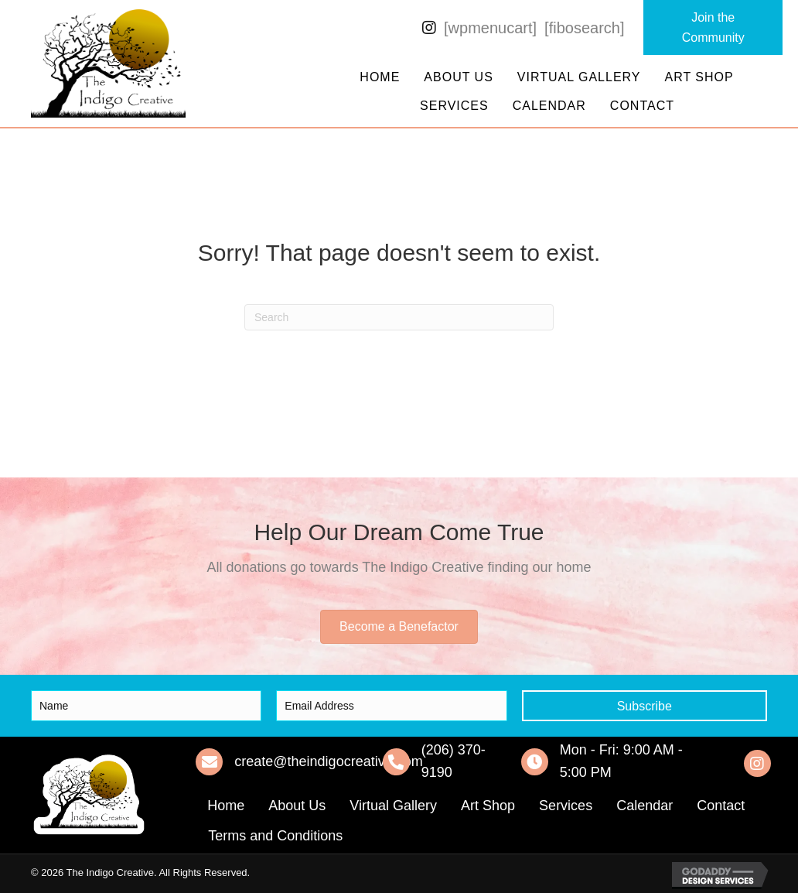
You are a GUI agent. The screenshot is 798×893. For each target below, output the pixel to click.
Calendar (549, 105)
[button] (713, 27)
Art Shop (699, 77)
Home (380, 77)
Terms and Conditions (275, 835)
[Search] (399, 317)
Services (454, 105)
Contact (642, 105)
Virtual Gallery (579, 77)
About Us (458, 77)
